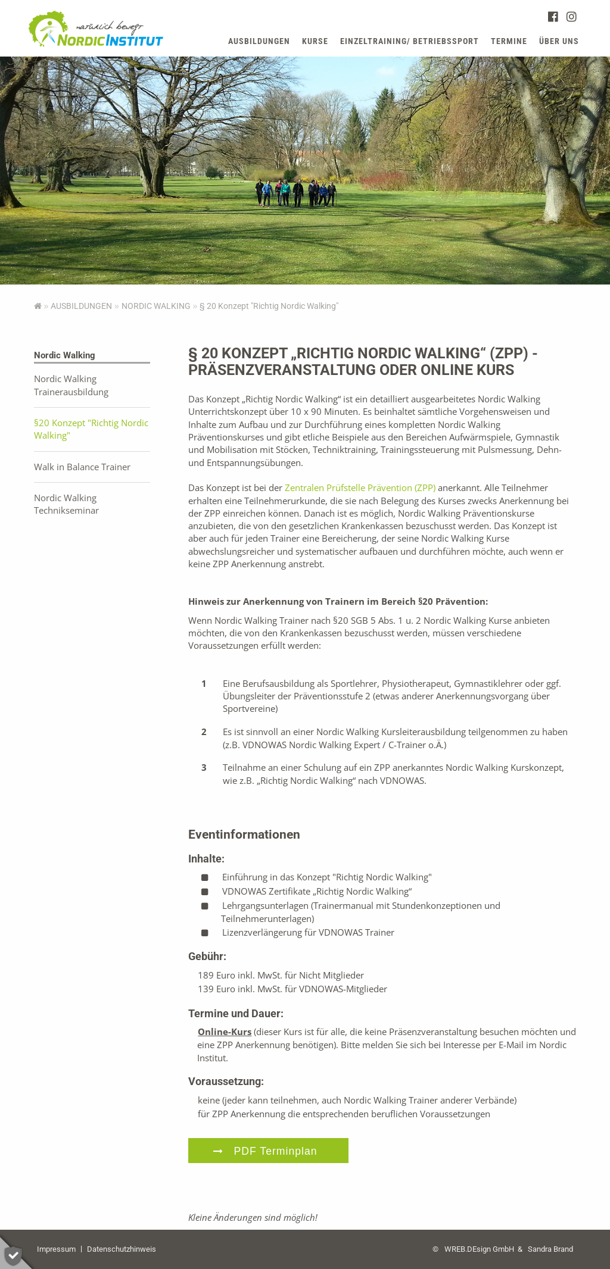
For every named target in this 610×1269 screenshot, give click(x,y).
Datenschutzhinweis (121, 1249)
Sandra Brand (550, 1249)
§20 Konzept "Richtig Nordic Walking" (91, 429)
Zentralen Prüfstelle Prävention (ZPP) (360, 487)
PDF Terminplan (276, 1151)
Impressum (56, 1249)
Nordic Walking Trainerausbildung (71, 385)
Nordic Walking (156, 306)
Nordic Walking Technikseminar (66, 504)
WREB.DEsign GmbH (479, 1249)
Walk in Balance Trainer (82, 467)
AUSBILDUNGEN (81, 306)
